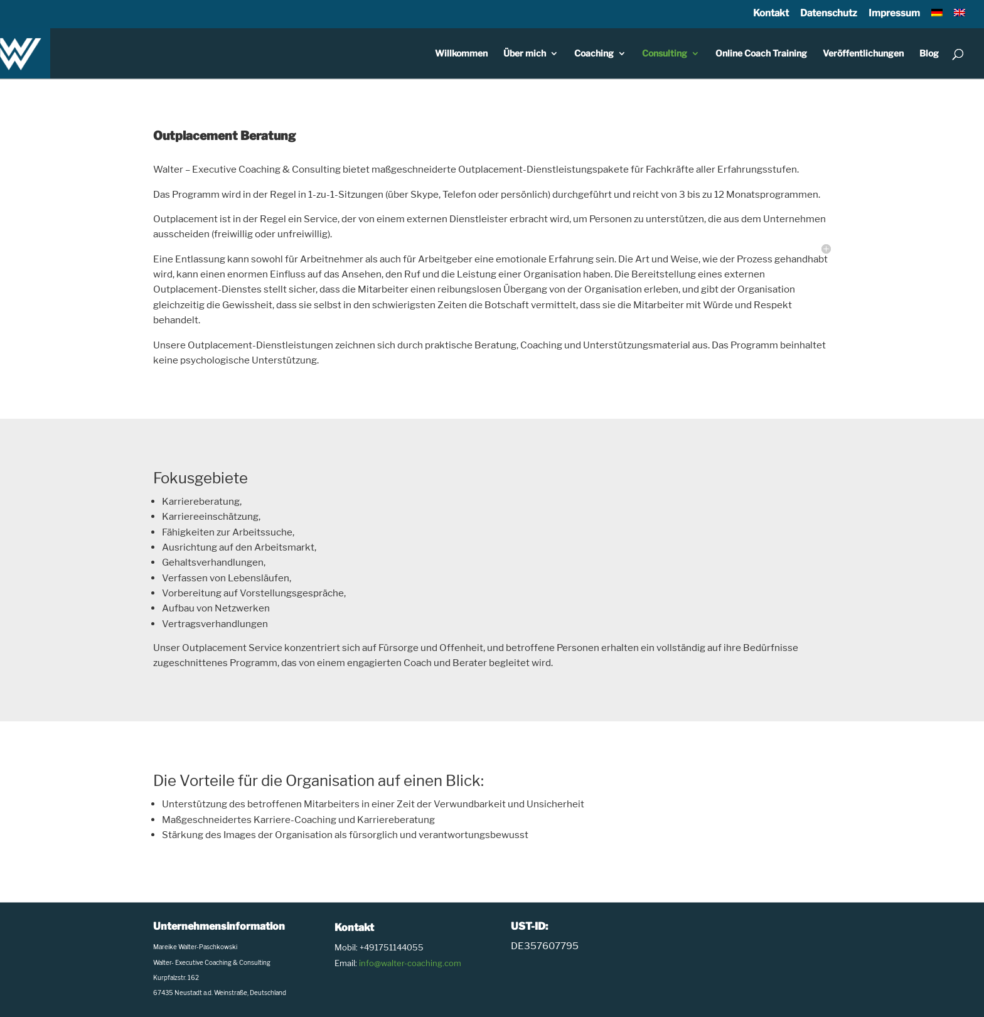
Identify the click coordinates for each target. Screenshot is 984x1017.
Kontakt (771, 13)
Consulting (664, 53)
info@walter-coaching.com (410, 963)
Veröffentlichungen (863, 53)
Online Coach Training (761, 53)
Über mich (524, 53)
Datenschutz (828, 13)
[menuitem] (937, 17)
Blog (929, 53)
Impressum (894, 13)
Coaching (594, 53)
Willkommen (461, 53)
